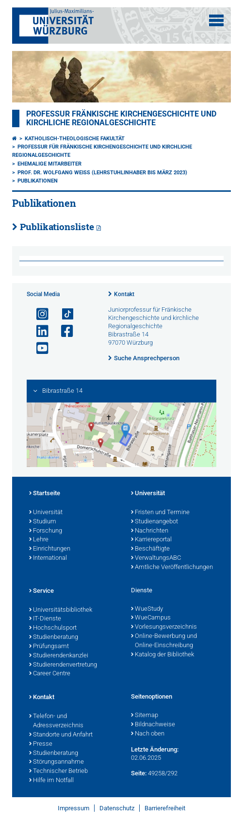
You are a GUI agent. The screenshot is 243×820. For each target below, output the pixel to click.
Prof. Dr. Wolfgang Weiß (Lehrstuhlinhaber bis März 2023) (102, 172)
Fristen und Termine (160, 512)
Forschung (45, 531)
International (48, 558)
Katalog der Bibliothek (162, 655)
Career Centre (49, 673)
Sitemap (144, 715)
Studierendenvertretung (63, 665)
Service (41, 591)
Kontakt (124, 294)
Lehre (39, 540)
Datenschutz (116, 808)
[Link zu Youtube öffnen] (38, 348)
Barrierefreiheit (165, 808)
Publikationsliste (57, 227)
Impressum (73, 808)
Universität (46, 512)
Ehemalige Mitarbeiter (49, 164)
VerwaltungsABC (156, 558)
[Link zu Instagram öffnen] (38, 314)
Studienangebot (154, 522)
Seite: (138, 773)
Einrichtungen (49, 549)
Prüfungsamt (49, 646)
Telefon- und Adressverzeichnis (56, 721)
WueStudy (147, 609)
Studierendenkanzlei (58, 656)
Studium (42, 522)
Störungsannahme (56, 762)
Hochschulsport (53, 628)
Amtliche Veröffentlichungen (172, 567)
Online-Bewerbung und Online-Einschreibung (164, 641)
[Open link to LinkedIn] (38, 331)
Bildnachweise (153, 724)
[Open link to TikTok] (63, 314)
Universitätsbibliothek (60, 610)
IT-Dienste (45, 619)
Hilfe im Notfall (51, 780)
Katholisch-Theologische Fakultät (75, 138)
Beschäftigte (150, 549)
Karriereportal (151, 540)
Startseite (44, 493)
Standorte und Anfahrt (61, 735)
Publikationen (37, 181)
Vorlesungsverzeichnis (164, 627)
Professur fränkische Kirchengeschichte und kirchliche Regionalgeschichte (121, 118)
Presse (40, 744)
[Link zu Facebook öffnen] (63, 331)
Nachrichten (149, 531)
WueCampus (151, 618)
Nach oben (147, 734)
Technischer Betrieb (58, 771)
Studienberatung (53, 637)
